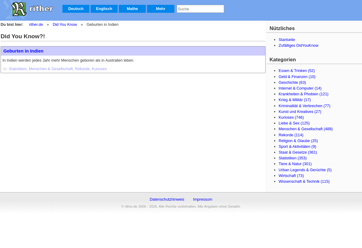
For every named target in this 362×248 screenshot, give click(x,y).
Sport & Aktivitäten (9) (297, 146)
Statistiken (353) (293, 158)
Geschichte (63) (292, 82)
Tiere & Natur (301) (295, 163)
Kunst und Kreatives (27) (300, 111)
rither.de (36, 24)
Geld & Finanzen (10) (297, 76)
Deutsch (76, 8)
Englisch (104, 8)
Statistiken (18, 68)
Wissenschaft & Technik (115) (304, 181)
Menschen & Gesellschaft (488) (306, 129)
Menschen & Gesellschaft (51, 68)
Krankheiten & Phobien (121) (303, 94)
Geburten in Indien (23, 50)
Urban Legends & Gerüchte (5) (305, 170)
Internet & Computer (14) (300, 88)
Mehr (161, 8)
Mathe (132, 8)
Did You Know (65, 24)
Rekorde (82, 68)
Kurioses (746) (291, 117)
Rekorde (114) (291, 135)
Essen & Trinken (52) (297, 70)
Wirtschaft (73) (291, 175)
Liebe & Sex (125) (294, 123)
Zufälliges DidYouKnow (298, 45)
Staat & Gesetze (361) (298, 152)
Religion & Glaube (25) (298, 140)
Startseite (287, 39)
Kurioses (99, 68)
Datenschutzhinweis (167, 199)
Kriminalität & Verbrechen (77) (304, 106)
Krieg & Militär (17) (295, 99)
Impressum (202, 199)
